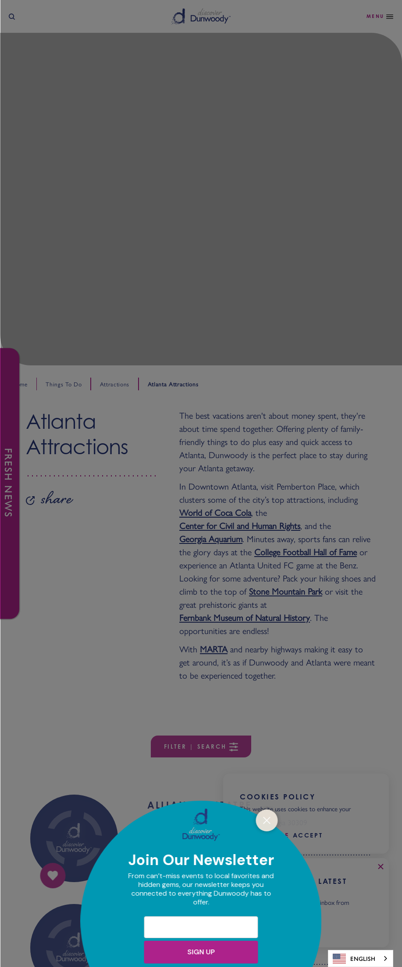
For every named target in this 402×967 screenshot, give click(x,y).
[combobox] (360, 958)
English (354, 958)
